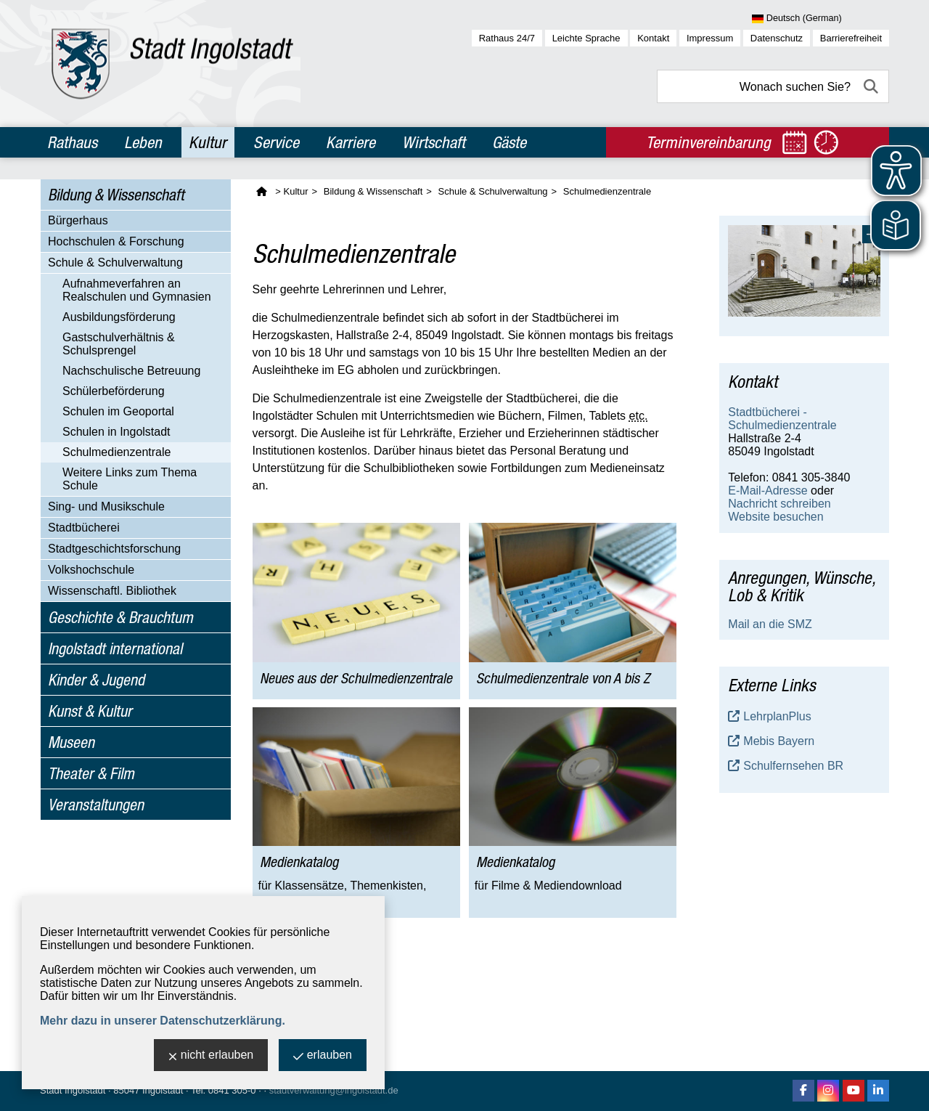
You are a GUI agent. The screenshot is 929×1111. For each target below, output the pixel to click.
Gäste (509, 142)
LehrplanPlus (777, 716)
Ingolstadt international (115, 648)
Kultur (207, 142)
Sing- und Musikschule (106, 506)
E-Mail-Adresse (767, 490)
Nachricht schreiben (779, 503)
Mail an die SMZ (770, 624)
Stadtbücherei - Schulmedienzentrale (782, 418)
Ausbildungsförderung (119, 317)
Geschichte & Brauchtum (120, 617)
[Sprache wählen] (820, 19)
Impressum (710, 38)
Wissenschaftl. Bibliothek (112, 591)
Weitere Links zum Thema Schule (129, 479)
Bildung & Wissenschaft (116, 194)
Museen (71, 742)
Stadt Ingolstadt (72, 1090)
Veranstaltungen (96, 804)
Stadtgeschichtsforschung (114, 548)
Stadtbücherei (84, 527)
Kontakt (653, 38)
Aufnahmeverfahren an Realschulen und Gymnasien (136, 290)
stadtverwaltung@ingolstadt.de (333, 1090)
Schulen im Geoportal (118, 411)
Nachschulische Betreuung (131, 371)
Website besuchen (775, 516)
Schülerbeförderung (113, 391)
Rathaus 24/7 (507, 38)
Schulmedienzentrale (116, 452)
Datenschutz (776, 38)
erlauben (322, 1056)
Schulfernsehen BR (793, 766)
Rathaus (72, 142)
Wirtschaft (433, 142)
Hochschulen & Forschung (116, 241)
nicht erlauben (211, 1056)
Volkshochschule (91, 569)
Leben (143, 142)
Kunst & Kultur (90, 710)
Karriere (350, 142)
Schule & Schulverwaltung (115, 262)
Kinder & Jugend (96, 679)
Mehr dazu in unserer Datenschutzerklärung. (162, 1020)
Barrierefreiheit (851, 38)
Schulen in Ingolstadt (116, 432)
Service (276, 142)
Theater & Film (91, 773)
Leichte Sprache (586, 38)
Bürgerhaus (78, 220)
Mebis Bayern (778, 741)
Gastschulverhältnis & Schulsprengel (118, 344)
